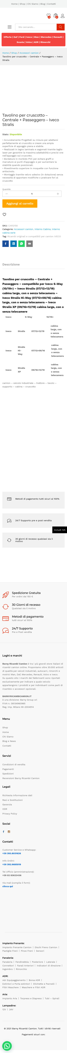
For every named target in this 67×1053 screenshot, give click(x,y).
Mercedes (46, 37)
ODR (4, 809)
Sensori (40, 951)
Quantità (6, 189)
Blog (42, 4)
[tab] (12, 266)
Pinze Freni (27, 951)
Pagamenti (8, 769)
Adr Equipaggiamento (14, 980)
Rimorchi (45, 42)
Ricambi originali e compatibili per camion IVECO (34, 236)
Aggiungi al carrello (19, 203)
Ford (21, 37)
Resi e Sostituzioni (12, 800)
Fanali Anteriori (25, 965)
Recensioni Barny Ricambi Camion (20, 778)
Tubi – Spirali (52, 998)
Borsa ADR (34, 980)
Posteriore (37, 962)
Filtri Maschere (10, 987)
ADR (36, 42)
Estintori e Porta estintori (16, 984)
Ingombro (7, 969)
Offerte (8, 37)
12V (4, 1009)
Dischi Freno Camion (46, 947)
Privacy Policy (9, 813)
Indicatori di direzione (48, 965)
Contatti (51, 4)
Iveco (29, 37)
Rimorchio (21, 969)
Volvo (29, 42)
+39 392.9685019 (11, 864)
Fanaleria (7, 962)
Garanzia (7, 804)
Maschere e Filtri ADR (33, 987)
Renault (57, 37)
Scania (20, 42)
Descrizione (11, 264)
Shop (22, 4)
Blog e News (9, 741)
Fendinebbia (22, 962)
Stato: (5, 134)
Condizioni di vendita (13, 764)
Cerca (61, 27)
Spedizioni (8, 773)
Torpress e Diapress (31, 998)
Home (14, 4)
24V (11, 1009)
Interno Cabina (43, 229)
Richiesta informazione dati (17, 795)
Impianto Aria (9, 998)
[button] (7, 1046)
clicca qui (7, 886)
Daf (15, 37)
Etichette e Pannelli (43, 984)
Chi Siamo (32, 4)
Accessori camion (23, 229)
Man (36, 37)
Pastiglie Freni (10, 951)
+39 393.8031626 (11, 853)
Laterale (50, 962)
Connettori (8, 965)
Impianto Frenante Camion (17, 947)
